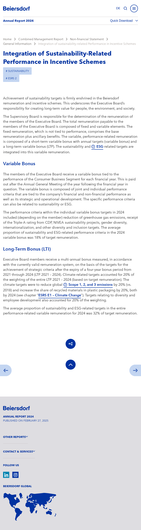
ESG (99, 146)
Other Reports (14, 437)
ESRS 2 (12, 78)
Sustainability (18, 71)
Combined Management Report (40, 39)
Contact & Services (18, 451)
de (118, 8)
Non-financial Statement (87, 39)
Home (7, 39)
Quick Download (121, 20)
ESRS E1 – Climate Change (59, 295)
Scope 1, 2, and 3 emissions (90, 284)
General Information (17, 44)
